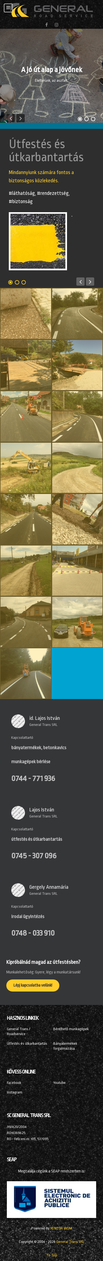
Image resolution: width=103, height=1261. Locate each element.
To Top (51, 1255)
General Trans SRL (43, 725)
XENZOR (61, 1228)
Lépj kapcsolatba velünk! (32, 985)
